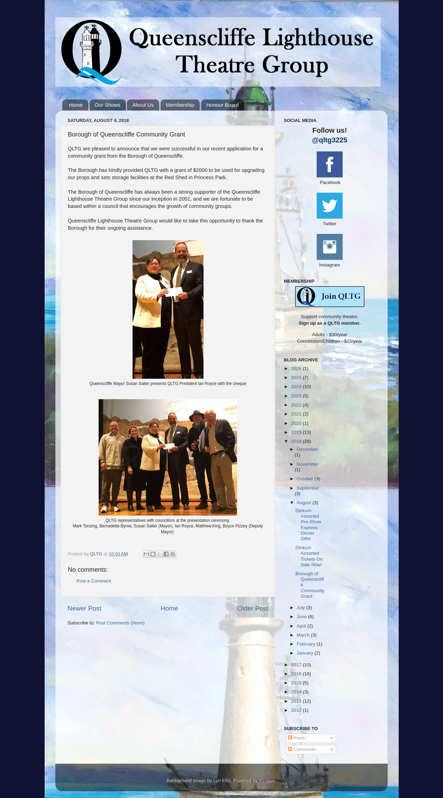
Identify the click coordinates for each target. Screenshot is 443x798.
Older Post (252, 608)
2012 (297, 710)
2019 (297, 432)
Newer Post (84, 608)
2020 (297, 423)
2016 (297, 673)
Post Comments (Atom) (120, 622)
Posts (296, 737)
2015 (297, 682)
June (302, 616)
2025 (297, 377)
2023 (297, 395)
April (302, 626)
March (304, 635)
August (305, 502)
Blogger (267, 780)
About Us (143, 105)
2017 (297, 664)
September (308, 488)
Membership (180, 105)
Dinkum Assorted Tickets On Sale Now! (309, 556)
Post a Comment (93, 581)
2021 (297, 413)
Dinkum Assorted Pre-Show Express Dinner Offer (308, 524)
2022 (297, 404)
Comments (302, 749)
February (307, 644)
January (306, 653)
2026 (297, 368)
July (301, 607)
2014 (297, 691)
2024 (297, 386)
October (306, 478)
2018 (297, 441)
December (307, 449)
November (307, 464)
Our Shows (107, 105)
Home (76, 105)
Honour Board (222, 105)
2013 (297, 701)
